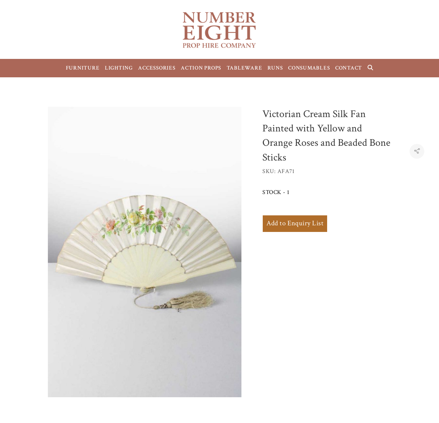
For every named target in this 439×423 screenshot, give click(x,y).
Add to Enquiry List (294, 223)
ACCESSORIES (156, 67)
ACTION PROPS (201, 67)
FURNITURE (83, 67)
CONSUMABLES (309, 67)
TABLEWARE (244, 67)
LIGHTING (119, 67)
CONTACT (348, 67)
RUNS (275, 67)
